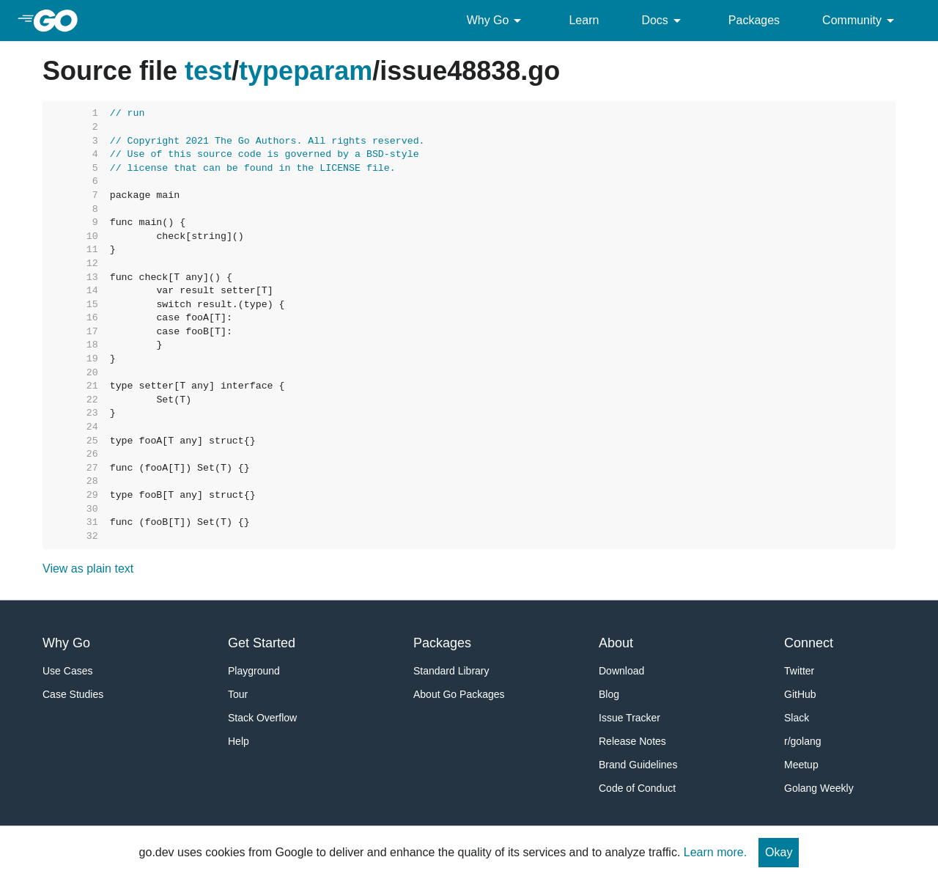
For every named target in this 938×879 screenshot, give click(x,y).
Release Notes (632, 741)
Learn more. (715, 852)
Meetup (801, 764)
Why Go (497, 20)
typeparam (305, 71)
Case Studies (73, 694)
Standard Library (451, 671)
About (616, 643)
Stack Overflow (262, 718)
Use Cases (67, 671)
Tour (238, 694)
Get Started (261, 643)
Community (860, 20)
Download (621, 671)
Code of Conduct (637, 788)
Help (238, 741)
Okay (778, 852)
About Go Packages (459, 694)
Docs (663, 20)
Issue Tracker (629, 718)
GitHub (800, 694)
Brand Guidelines (638, 764)
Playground (254, 671)
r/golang (802, 741)
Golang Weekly (819, 788)
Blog (609, 694)
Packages (754, 20)
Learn (584, 20)
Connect (808, 643)
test (208, 71)
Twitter (799, 671)
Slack (796, 718)
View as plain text (88, 568)
